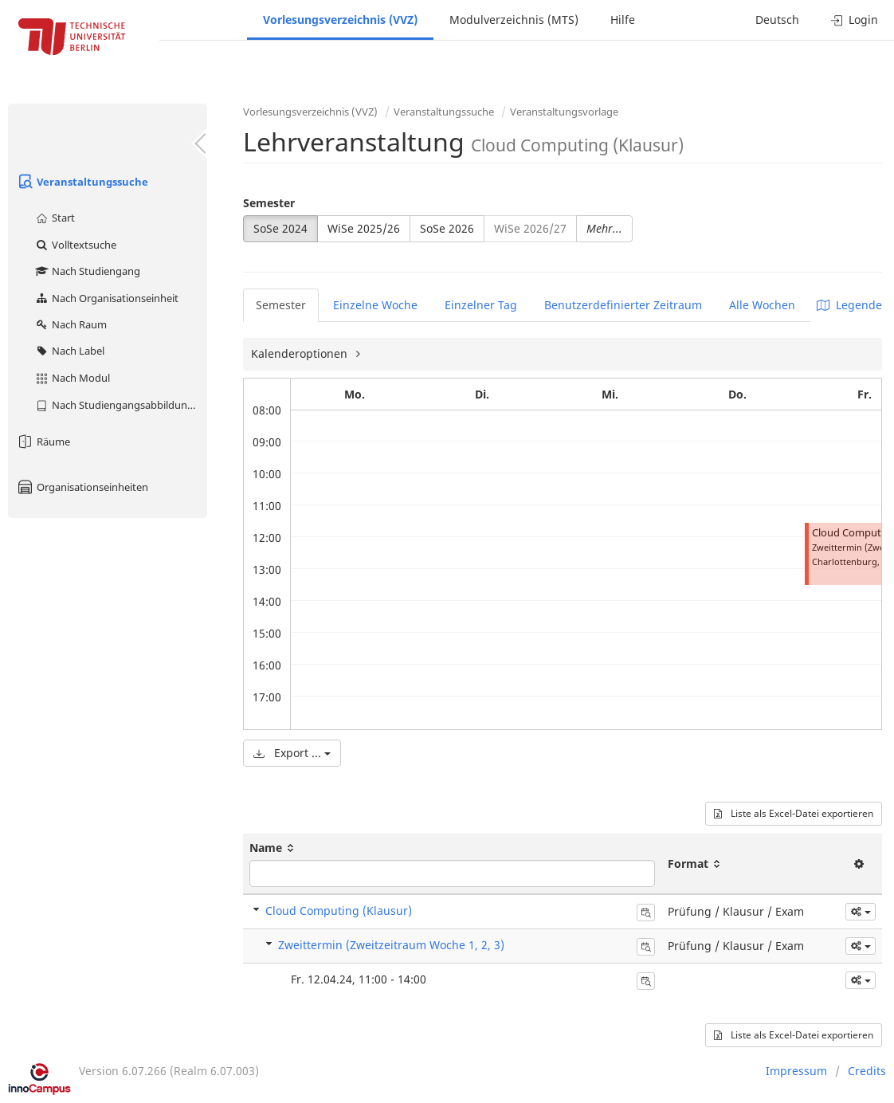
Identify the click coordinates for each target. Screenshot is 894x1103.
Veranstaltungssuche (82, 182)
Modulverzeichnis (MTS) (513, 19)
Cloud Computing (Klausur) (338, 910)
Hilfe (622, 19)
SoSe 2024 (280, 228)
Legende (849, 304)
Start (54, 217)
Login (854, 19)
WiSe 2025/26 (363, 228)
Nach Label (69, 350)
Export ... (292, 752)
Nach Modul (72, 378)
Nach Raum (70, 324)
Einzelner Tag (481, 304)
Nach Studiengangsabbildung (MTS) (120, 405)
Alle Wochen (762, 304)
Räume (43, 441)
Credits (867, 1070)
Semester (269, 202)
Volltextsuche (75, 244)
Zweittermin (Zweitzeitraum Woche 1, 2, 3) (391, 944)
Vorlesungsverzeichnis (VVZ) (340, 19)
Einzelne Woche (375, 304)
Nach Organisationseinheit (106, 298)
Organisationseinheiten (82, 487)
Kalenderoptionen (301, 353)
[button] (860, 911)
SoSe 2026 (447, 228)
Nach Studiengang (87, 271)
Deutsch (777, 19)
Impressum (796, 1070)
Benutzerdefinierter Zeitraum (623, 304)
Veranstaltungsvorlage (564, 111)
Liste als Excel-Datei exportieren (793, 813)
